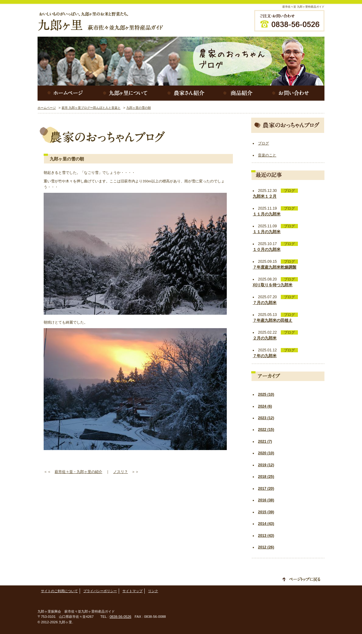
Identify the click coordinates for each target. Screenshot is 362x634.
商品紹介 (239, 93)
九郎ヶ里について (126, 93)
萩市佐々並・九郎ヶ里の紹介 (78, 472)
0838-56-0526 (120, 616)
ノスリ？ (120, 472)
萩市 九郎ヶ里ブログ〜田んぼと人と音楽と (91, 107)
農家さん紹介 (187, 93)
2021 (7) (265, 441)
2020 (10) (266, 453)
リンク (153, 591)
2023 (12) (266, 418)
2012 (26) (266, 547)
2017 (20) (266, 488)
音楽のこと (267, 155)
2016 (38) (266, 500)
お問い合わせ (293, 93)
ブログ (263, 143)
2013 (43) (266, 535)
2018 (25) (266, 477)
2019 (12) (266, 465)
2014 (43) (266, 524)
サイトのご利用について (59, 591)
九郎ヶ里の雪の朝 (138, 107)
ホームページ (65, 93)
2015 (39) (266, 512)
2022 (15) (266, 429)
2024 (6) (265, 406)
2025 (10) (266, 394)
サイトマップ (132, 591)
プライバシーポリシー (100, 591)
